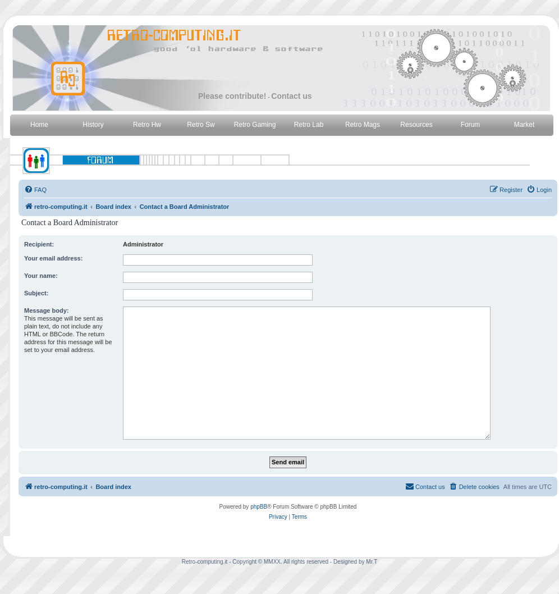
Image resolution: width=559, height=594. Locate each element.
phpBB (258, 507)
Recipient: (39, 244)
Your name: (41, 275)
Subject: (36, 293)
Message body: (46, 310)
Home (39, 125)
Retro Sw (200, 125)
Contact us (291, 96)
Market (524, 125)
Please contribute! (232, 96)
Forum (470, 125)
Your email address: (53, 258)
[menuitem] (35, 190)
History (93, 125)
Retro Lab (309, 125)
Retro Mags (362, 125)
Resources (416, 125)
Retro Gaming (255, 125)
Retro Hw (147, 125)
